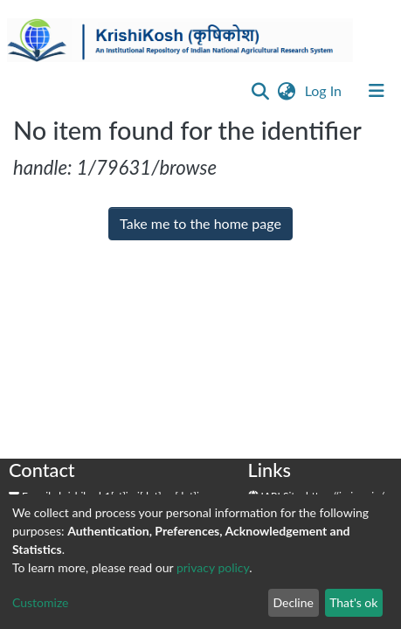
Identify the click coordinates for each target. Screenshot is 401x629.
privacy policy (212, 567)
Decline (293, 602)
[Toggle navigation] (376, 90)
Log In (325, 90)
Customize (40, 602)
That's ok (353, 602)
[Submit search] (261, 90)
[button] (287, 90)
